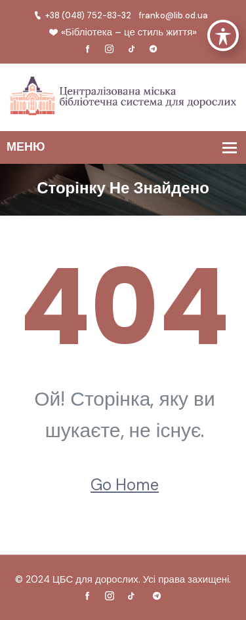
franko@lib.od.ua (173, 15)
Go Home (125, 485)
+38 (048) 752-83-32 (82, 15)
